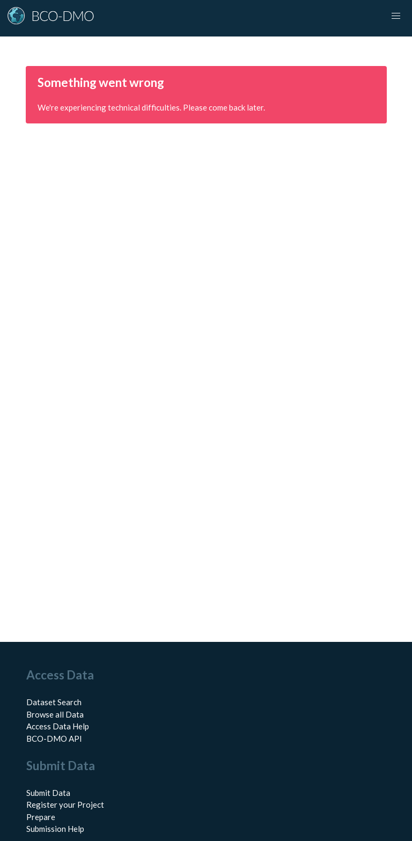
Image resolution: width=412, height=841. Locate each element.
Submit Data (48, 793)
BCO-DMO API (54, 738)
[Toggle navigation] (396, 16)
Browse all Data (55, 714)
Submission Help (55, 828)
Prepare (40, 817)
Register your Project (65, 804)
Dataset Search (54, 702)
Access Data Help (57, 726)
